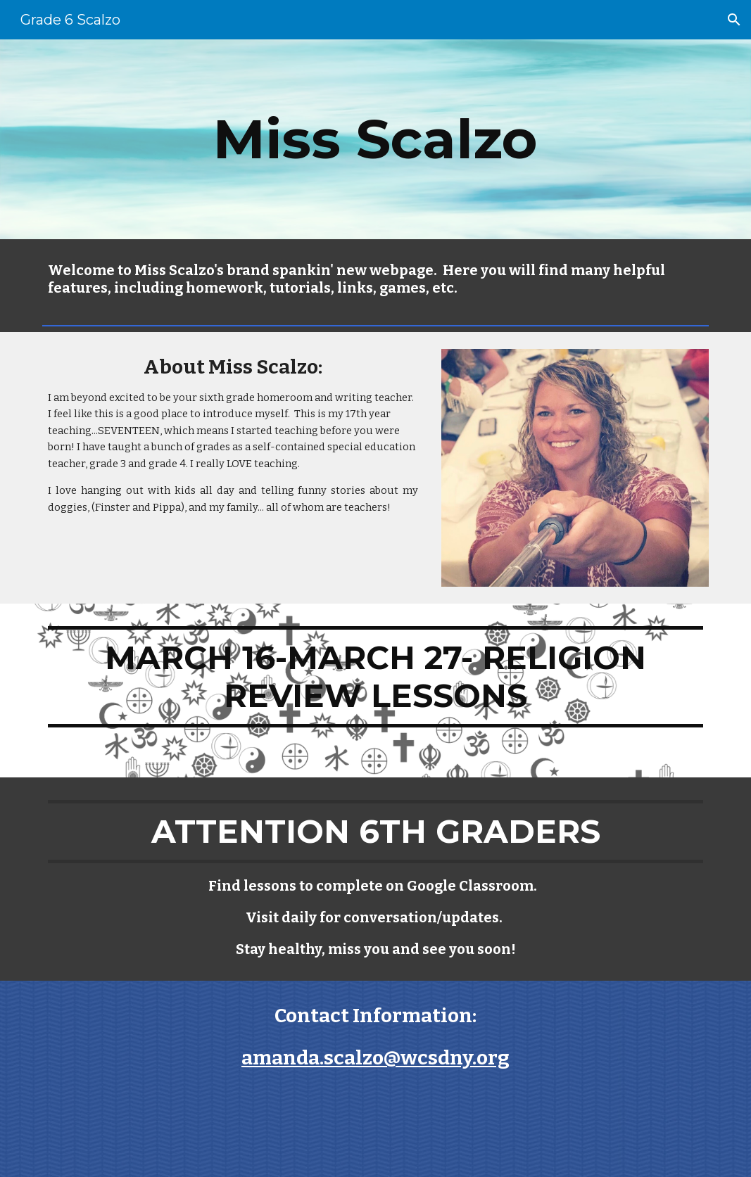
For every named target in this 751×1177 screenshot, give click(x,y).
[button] (734, 20)
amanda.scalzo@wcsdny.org (375, 1057)
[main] (375, 139)
